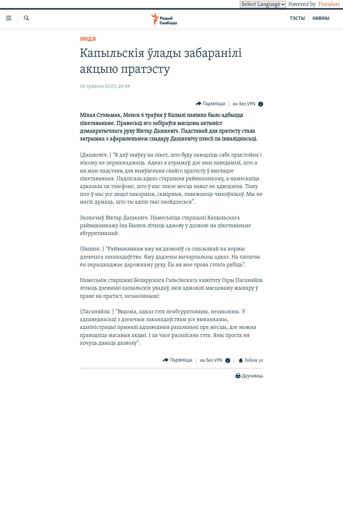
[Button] (210, 104)
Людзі (88, 39)
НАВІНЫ (321, 18)
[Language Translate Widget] (252, 4)
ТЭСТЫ (297, 18)
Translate (323, 4)
